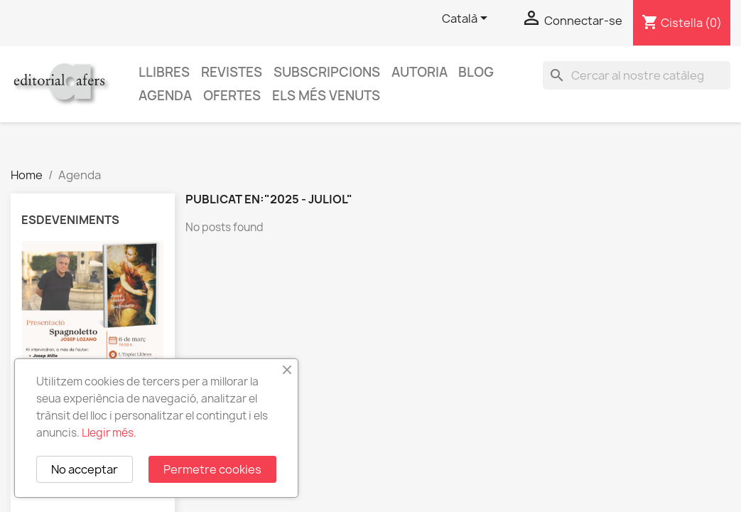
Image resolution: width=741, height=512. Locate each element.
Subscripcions (327, 72)
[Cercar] (636, 75)
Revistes (231, 72)
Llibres (164, 72)
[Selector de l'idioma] (467, 19)
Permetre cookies (212, 469)
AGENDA (165, 96)
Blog (476, 72)
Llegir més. (109, 432)
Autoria (419, 72)
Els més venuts (326, 96)
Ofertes (232, 96)
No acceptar (84, 469)
